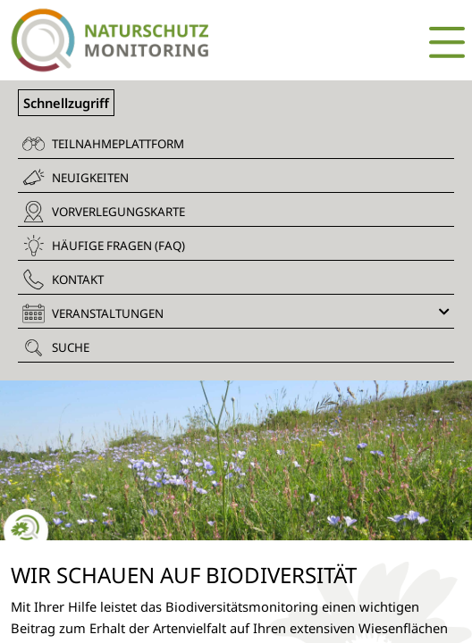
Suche (55, 347)
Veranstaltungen (236, 313)
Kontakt (63, 279)
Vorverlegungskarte (103, 211)
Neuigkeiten (75, 177)
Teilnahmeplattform (103, 143)
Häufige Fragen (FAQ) (103, 245)
